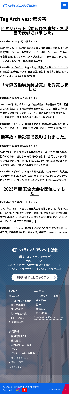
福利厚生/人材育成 (21, 345)
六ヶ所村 (5, 180)
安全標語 (32, 71)
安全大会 (5, 175)
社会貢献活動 (16, 322)
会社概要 (41, 300)
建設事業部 (17, 309)
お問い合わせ (16, 362)
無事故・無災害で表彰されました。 (34, 137)
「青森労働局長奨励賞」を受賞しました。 (34, 87)
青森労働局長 (49, 123)
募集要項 (16, 340)
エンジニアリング (34, 180)
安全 (15, 71)
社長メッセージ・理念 (47, 296)
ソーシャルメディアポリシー (48, 317)
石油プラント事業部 (21, 301)
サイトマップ (15, 366)
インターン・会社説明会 (23, 353)
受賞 (42, 127)
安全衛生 (62, 123)
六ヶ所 (20, 180)
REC (10, 75)
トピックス (17, 67)
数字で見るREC (19, 357)
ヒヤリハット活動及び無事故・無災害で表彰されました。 (34, 30)
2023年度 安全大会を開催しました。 (34, 191)
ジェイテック (51, 171)
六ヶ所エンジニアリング (53, 175)
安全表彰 (38, 67)
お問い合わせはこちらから (32, 277)
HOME (13, 291)
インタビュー (17, 349)
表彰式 (26, 127)
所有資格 (41, 309)
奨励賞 (37, 123)
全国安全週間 (40, 227)
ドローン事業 (18, 318)
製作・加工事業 (19, 313)
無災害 (42, 71)
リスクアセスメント (10, 127)
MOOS (22, 71)
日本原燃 (38, 171)
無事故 (50, 71)
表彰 (57, 71)
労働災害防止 (56, 227)
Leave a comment (25, 75)
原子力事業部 (18, 305)
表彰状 (22, 175)
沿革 (38, 304)
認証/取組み (42, 313)
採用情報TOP (18, 336)
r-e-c (34, 41)
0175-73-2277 (19, 269)
